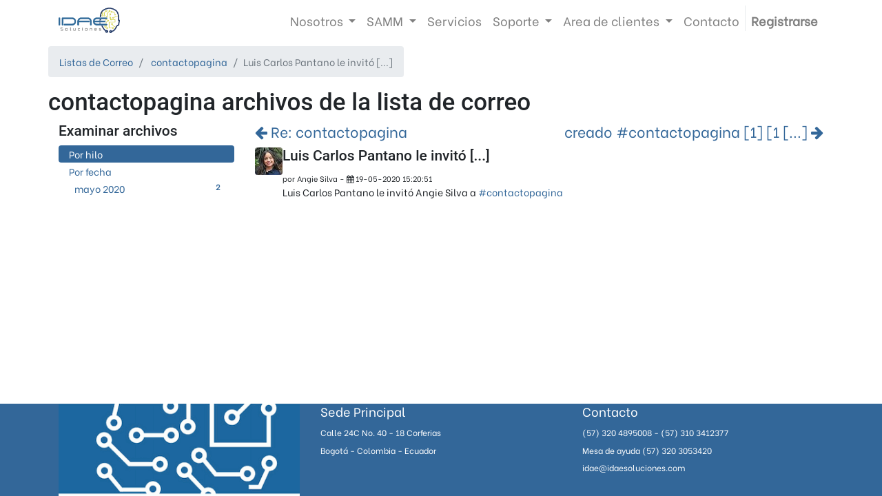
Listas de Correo (96, 61)
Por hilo (86, 154)
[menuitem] (454, 20)
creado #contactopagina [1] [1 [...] (693, 131)
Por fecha (90, 171)
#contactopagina (520, 192)
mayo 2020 (149, 188)
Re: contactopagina (331, 131)
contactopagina (189, 61)
